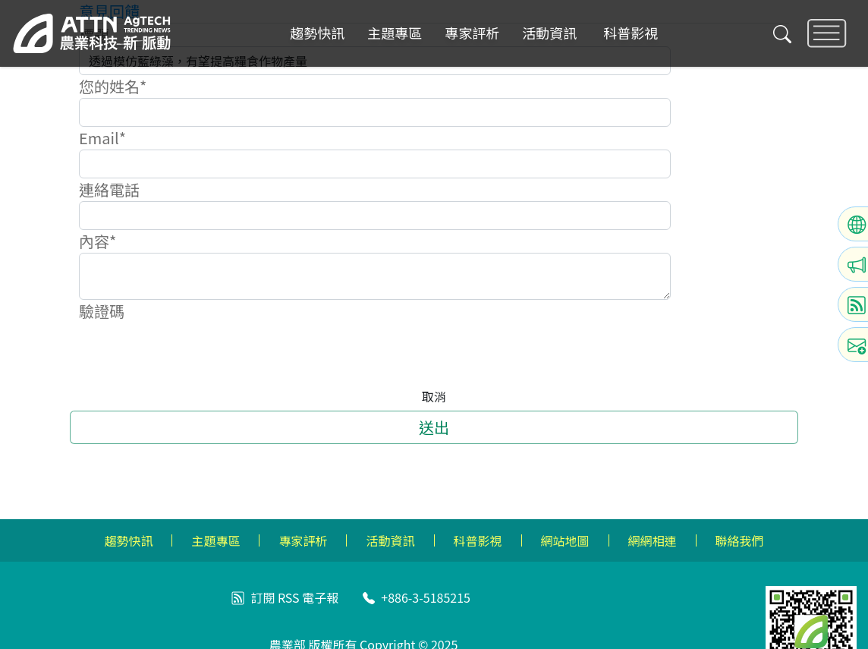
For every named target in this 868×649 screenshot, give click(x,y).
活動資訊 (549, 33)
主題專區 (394, 33)
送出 (434, 427)
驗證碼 (101, 311)
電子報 (320, 597)
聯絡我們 (739, 540)
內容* (97, 241)
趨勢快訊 (317, 33)
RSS (289, 597)
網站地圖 (565, 540)
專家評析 (472, 33)
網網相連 (652, 540)
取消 (434, 396)
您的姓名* (112, 86)
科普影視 (630, 33)
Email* (102, 138)
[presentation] (194, 352)
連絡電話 (109, 189)
